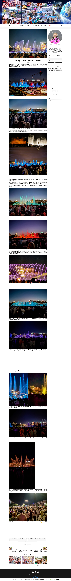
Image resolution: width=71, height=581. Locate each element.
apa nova (11, 538)
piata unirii (20, 541)
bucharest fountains (21, 538)
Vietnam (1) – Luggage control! (39, 565)
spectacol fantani (33, 541)
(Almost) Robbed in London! (52, 80)
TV (31, 25)
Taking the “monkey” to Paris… (14, 565)
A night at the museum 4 (27, 565)
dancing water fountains (41, 538)
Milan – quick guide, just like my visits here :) (55, 70)
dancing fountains (33, 538)
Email (49, 57)
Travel (27, 25)
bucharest (15, 538)
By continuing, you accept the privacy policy (55, 60)
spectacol (27, 541)
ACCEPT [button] (57, 579)
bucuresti (27, 538)
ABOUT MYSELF (44, 25)
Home (10, 27)
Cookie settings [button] (52, 579)
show (24, 541)
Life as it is (37, 25)
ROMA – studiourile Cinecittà (52, 68)
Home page (22, 25)
